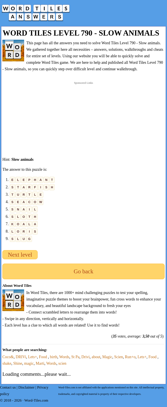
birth (53, 357)
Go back (84, 271)
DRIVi (21, 357)
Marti (40, 363)
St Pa (75, 357)
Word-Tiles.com (36, 400)
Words (64, 357)
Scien (118, 357)
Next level (20, 254)
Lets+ (32, 357)
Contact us (8, 387)
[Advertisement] (83, 115)
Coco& (8, 357)
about (96, 357)
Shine (17, 363)
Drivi (85, 357)
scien (62, 363)
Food (43, 357)
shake (6, 363)
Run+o (130, 357)
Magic (107, 357)
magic (29, 363)
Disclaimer (26, 387)
